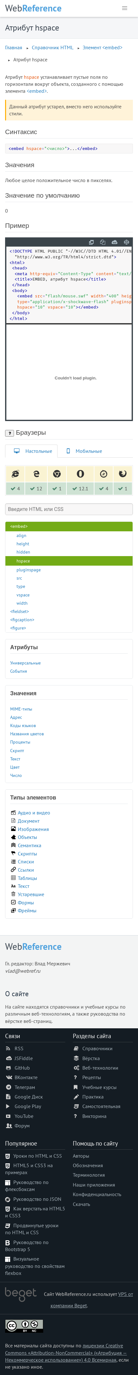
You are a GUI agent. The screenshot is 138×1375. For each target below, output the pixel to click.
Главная (13, 47)
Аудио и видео (34, 812)
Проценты (20, 742)
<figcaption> (22, 619)
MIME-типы (21, 709)
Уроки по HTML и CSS (37, 1156)
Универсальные (25, 663)
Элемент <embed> (102, 47)
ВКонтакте (26, 1077)
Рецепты (91, 1077)
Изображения (33, 829)
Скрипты (27, 853)
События (18, 671)
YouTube (24, 1116)
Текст (15, 759)
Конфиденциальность (97, 1194)
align (21, 535)
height (23, 544)
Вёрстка (91, 1058)
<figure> (18, 628)
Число (16, 775)
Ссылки (26, 870)
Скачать (81, 1204)
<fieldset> (19, 611)
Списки (26, 861)
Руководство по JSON (37, 1199)
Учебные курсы (99, 1087)
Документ (28, 821)
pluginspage (29, 570)
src (19, 578)
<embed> (37, 91)
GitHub (22, 1068)
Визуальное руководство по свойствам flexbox (35, 1266)
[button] (124, 8)
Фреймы (27, 910)
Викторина (94, 1116)
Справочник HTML (52, 47)
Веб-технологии (100, 1068)
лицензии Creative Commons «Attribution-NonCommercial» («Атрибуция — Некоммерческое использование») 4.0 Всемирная (66, 1352)
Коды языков (23, 725)
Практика (93, 1096)
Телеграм (25, 1087)
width (22, 603)
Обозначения (88, 1165)
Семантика (29, 845)
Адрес (16, 717)
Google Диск (29, 1096)
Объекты (27, 837)
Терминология (89, 1175)
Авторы (81, 1156)
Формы (26, 902)
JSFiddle (24, 1058)
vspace (23, 595)
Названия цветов (27, 734)
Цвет (15, 767)
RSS (19, 1048)
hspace (23, 561)
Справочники (97, 1048)
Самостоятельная (101, 1106)
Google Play (28, 1106)
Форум (22, 1125)
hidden (23, 552)
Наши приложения (94, 1184)
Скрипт (17, 750)
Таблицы (27, 878)
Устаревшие (31, 894)
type (21, 586)
